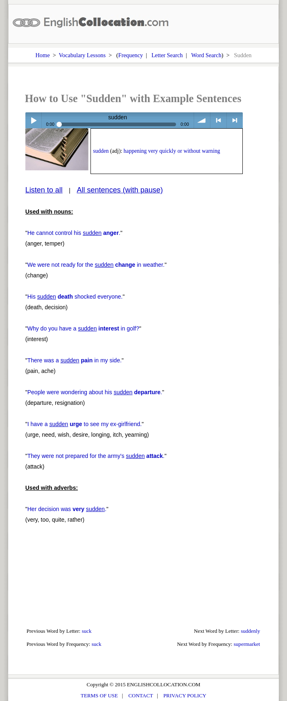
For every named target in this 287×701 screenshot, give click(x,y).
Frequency (130, 55)
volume (202, 120)
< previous (218, 120)
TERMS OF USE (99, 695)
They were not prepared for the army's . (96, 456)
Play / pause (33, 120)
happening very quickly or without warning (172, 151)
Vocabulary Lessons (82, 55)
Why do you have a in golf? (83, 328)
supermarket (247, 644)
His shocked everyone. (75, 296)
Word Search (206, 55)
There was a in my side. (74, 360)
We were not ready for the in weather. (96, 264)
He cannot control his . (73, 233)
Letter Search (167, 55)
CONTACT (140, 695)
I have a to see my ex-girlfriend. (84, 424)
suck (87, 631)
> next (235, 120)
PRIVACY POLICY (184, 695)
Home (43, 55)
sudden (100, 151)
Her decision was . (66, 509)
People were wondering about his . (94, 392)
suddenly (250, 631)
